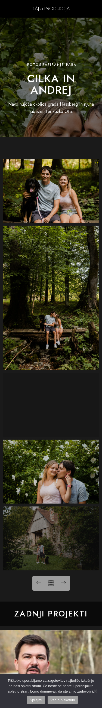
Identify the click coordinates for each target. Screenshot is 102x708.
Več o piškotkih (62, 700)
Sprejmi (36, 700)
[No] (95, 691)
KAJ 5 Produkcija (51, 8)
